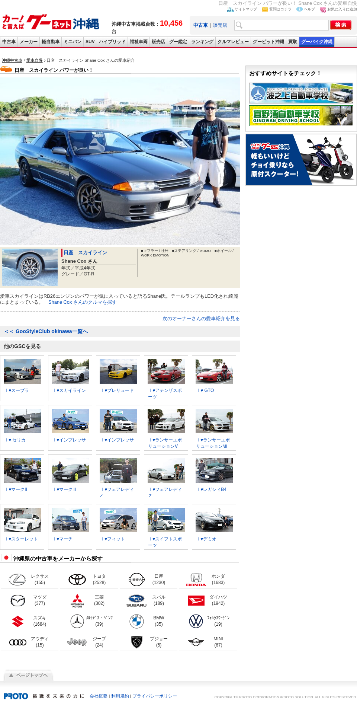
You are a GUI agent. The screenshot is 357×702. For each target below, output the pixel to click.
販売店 (220, 25)
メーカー (29, 41)
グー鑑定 (178, 41)
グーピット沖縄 (268, 41)
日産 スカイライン (85, 252)
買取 (292, 41)
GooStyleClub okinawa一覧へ (46, 331)
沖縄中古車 (12, 60)
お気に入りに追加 (342, 9)
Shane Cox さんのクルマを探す (82, 302)
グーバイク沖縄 (316, 41)
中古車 (9, 41)
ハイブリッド (112, 41)
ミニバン (72, 41)
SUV (90, 41)
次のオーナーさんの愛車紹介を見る (201, 318)
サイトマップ (246, 9)
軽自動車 (51, 41)
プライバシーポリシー (154, 696)
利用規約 (120, 696)
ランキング (202, 41)
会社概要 (98, 696)
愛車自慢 (34, 60)
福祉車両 (139, 41)
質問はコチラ (280, 9)
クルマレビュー (233, 41)
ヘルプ (309, 9)
